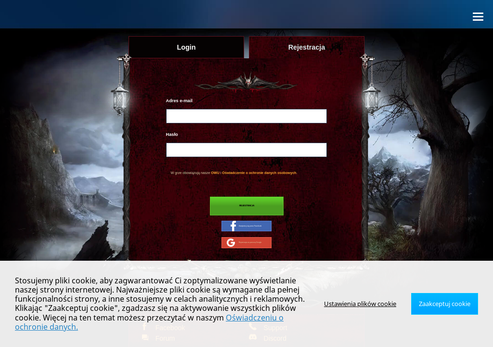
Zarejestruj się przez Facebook (246, 230)
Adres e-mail (179, 100)
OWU (215, 173)
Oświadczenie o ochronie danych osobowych (259, 173)
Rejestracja (246, 207)
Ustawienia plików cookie (366, 308)
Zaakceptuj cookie (446, 308)
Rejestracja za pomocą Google (244, 248)
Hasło (172, 134)
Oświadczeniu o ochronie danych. (259, 326)
